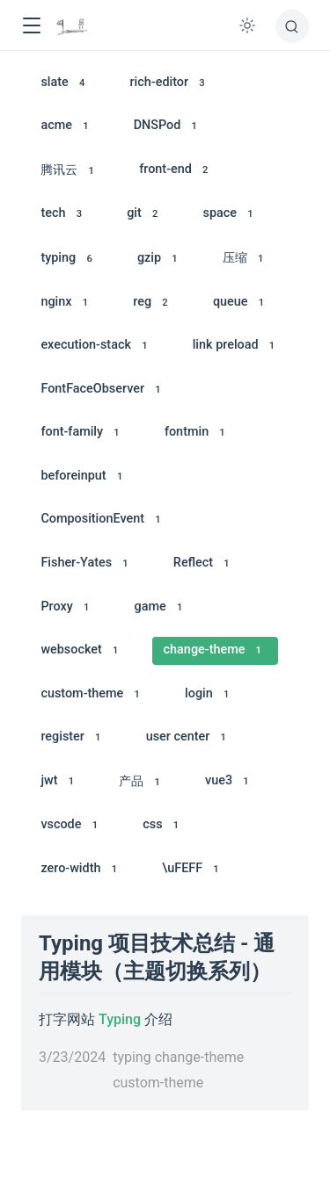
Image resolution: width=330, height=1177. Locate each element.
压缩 (246, 258)
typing (69, 258)
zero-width (81, 869)
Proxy (67, 607)
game (161, 607)
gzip (160, 258)
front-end (176, 170)
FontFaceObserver (103, 389)
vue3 (229, 781)
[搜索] (292, 26)
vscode (71, 825)
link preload (237, 345)
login (210, 694)
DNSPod (168, 126)
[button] (31, 26)
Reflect (204, 563)
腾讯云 (69, 170)
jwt (59, 781)
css (163, 825)
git (145, 214)
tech (63, 214)
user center (189, 737)
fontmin (198, 432)
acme (67, 126)
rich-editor (170, 83)
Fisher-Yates (87, 563)
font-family (82, 432)
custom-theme (92, 694)
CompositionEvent (103, 519)
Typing (120, 1019)
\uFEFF (193, 869)
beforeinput (84, 476)
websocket (81, 650)
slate (65, 83)
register (73, 737)
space (231, 214)
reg (153, 302)
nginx (66, 302)
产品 (142, 782)
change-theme (216, 650)
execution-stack (96, 345)
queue (241, 302)
